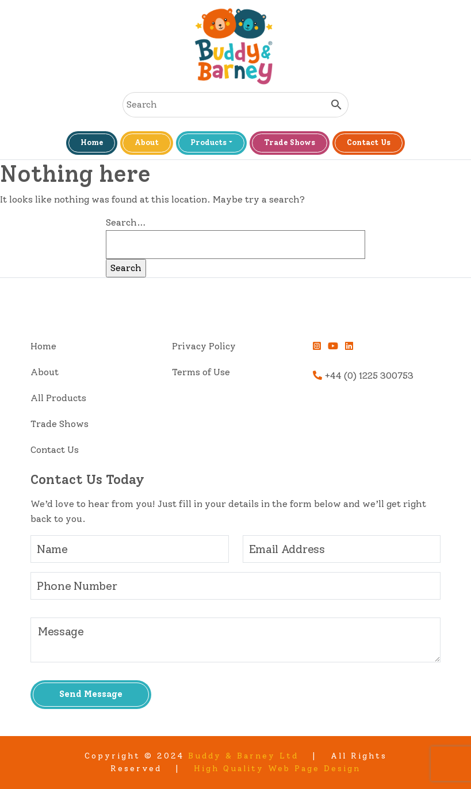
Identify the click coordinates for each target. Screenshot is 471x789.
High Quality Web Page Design (277, 768)
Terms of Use (201, 372)
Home (92, 142)
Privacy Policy (204, 346)
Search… (126, 222)
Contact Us (368, 142)
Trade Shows (289, 142)
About (147, 142)
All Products (58, 397)
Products (208, 142)
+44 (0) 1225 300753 (363, 375)
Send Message (90, 694)
